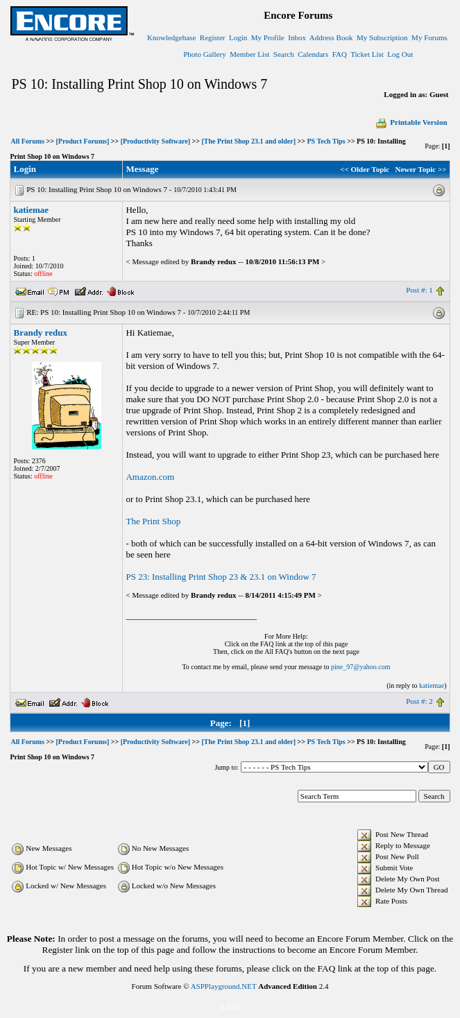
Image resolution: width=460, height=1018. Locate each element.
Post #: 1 (419, 290)
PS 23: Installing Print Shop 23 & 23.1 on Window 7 (221, 576)
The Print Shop (153, 521)
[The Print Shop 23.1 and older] (249, 141)
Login (238, 37)
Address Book (331, 37)
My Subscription (382, 37)
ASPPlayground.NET (224, 986)
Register (212, 37)
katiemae (31, 210)
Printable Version (411, 122)
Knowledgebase (171, 37)
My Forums (429, 37)
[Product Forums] (82, 141)
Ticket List (367, 54)
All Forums (27, 141)
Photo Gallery (204, 54)
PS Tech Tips (326, 141)
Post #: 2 (419, 701)
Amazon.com (150, 477)
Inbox (297, 37)
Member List (249, 54)
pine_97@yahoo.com (361, 667)
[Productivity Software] (155, 141)
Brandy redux (40, 332)
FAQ (339, 54)
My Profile (267, 37)
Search (283, 54)
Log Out (400, 54)
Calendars (313, 54)
